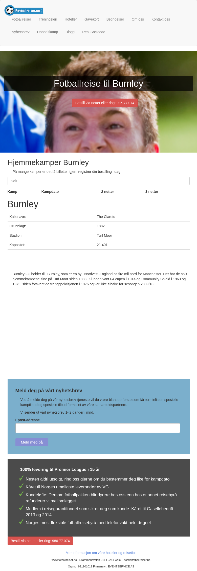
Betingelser (115, 19)
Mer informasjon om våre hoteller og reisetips (100, 553)
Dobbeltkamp (47, 32)
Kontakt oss (160, 19)
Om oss (138, 19)
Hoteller (71, 19)
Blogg (70, 32)
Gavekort (91, 19)
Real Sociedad (93, 32)
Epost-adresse (27, 420)
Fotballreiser (21, 19)
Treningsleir (48, 19)
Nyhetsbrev (21, 32)
